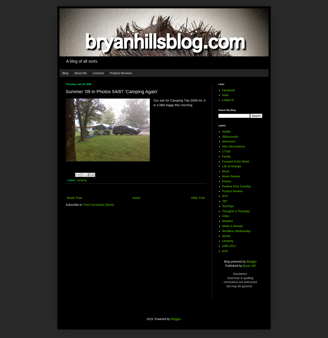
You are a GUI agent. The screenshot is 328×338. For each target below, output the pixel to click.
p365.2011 (229, 246)
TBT (225, 201)
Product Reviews (121, 73)
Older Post (198, 197)
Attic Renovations (233, 146)
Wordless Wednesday (236, 231)
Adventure (229, 141)
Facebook (228, 90)
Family (226, 156)
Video (226, 216)
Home (136, 197)
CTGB (226, 151)
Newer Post (74, 197)
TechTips (228, 206)
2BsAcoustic (230, 136)
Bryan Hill (249, 265)
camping (82, 180)
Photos (226, 181)
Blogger (252, 261)
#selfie (226, 131)
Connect (98, 73)
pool (225, 251)
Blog (65, 73)
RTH (225, 196)
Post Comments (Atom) (99, 204)
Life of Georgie (231, 166)
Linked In (228, 100)
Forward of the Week (235, 161)
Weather (227, 221)
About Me (80, 73)
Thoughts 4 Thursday (236, 211)
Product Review (232, 191)
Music (226, 171)
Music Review (231, 176)
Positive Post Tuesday (236, 186)
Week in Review (232, 226)
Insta (225, 95)
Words (226, 236)
